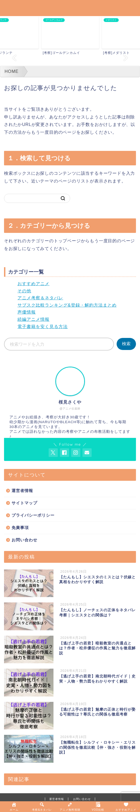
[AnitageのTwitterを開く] (53, 452)
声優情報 (26, 312)
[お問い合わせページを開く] (87, 452)
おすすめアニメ (33, 283)
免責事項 (20, 527)
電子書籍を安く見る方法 (42, 326)
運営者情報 (22, 490)
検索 (126, 343)
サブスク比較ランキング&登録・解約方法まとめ (67, 305)
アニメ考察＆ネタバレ (40, 298)
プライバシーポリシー (33, 515)
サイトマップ (24, 503)
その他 (24, 291)
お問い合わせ (24, 540)
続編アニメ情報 (33, 319)
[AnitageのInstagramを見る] (75, 452)
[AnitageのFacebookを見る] (64, 452)
